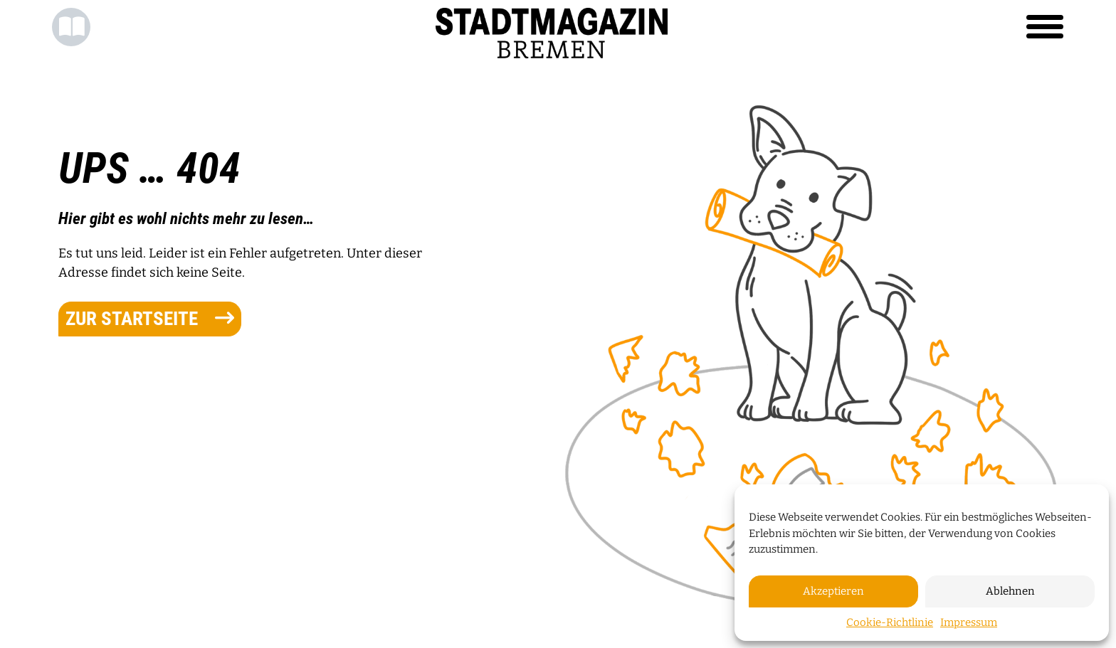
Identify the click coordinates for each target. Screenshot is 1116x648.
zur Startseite (149, 318)
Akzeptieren (833, 591)
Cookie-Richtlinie (889, 622)
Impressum (968, 622)
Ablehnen (1010, 591)
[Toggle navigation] (1045, 27)
